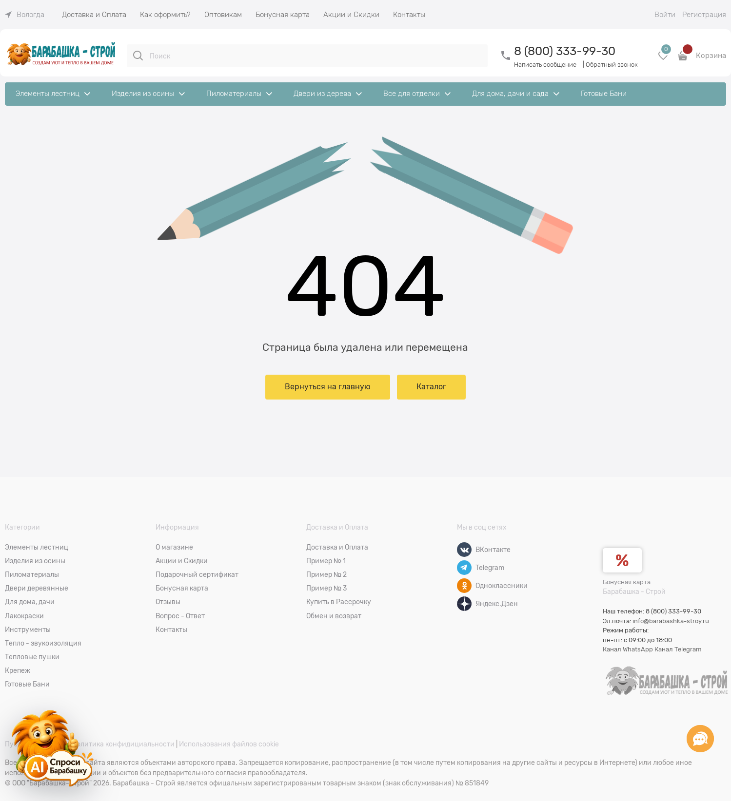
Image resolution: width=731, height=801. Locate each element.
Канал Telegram (678, 649)
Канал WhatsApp (628, 649)
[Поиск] (138, 55)
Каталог (431, 386)
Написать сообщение (545, 64)
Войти (664, 15)
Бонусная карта (627, 582)
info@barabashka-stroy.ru (670, 621)
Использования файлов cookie (229, 744)
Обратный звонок (612, 64)
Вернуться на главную (328, 386)
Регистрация (704, 15)
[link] (24, 14)
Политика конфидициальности (123, 744)
